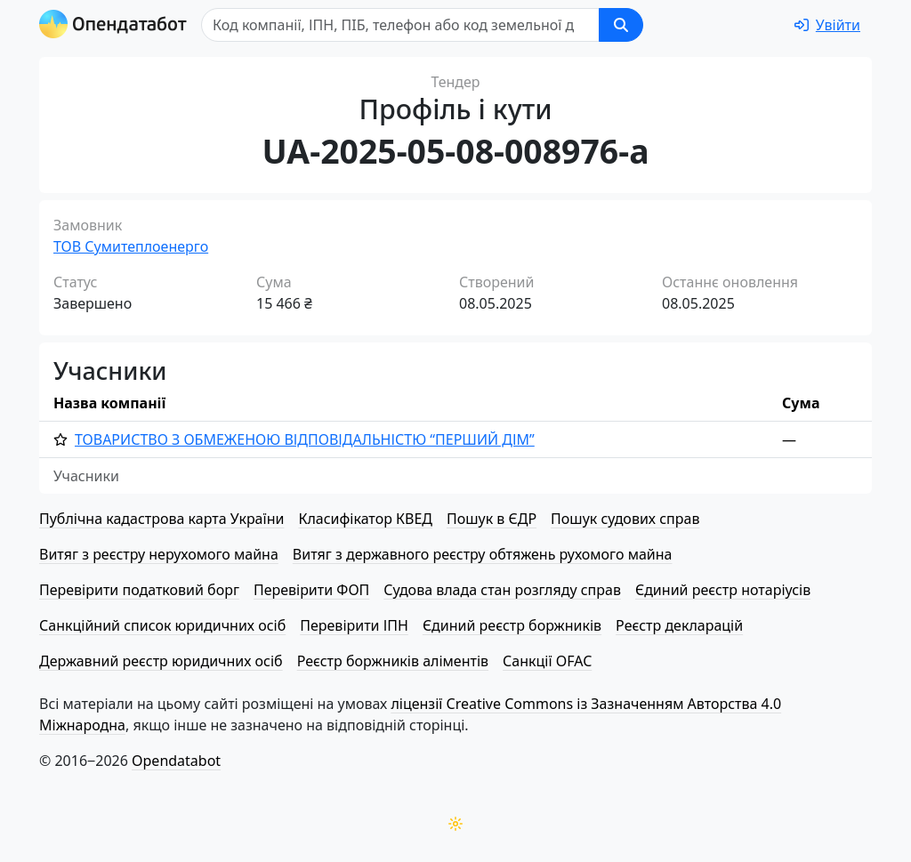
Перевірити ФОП (311, 590)
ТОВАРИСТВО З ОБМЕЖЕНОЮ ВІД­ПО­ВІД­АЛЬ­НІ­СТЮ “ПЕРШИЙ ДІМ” (305, 439)
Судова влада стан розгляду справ (502, 590)
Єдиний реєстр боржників (512, 625)
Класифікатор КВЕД (365, 518)
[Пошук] (400, 25)
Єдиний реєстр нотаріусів (722, 590)
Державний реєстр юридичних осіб (161, 661)
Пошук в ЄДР (491, 518)
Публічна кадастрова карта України (161, 518)
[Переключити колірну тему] (455, 824)
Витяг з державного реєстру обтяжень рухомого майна (483, 554)
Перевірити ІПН (354, 625)
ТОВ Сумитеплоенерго (130, 246)
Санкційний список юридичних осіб (162, 625)
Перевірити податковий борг (139, 590)
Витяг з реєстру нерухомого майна (158, 554)
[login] (827, 25)
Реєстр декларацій (679, 625)
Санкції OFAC (547, 661)
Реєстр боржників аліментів (392, 661)
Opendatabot (176, 760)
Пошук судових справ (625, 518)
